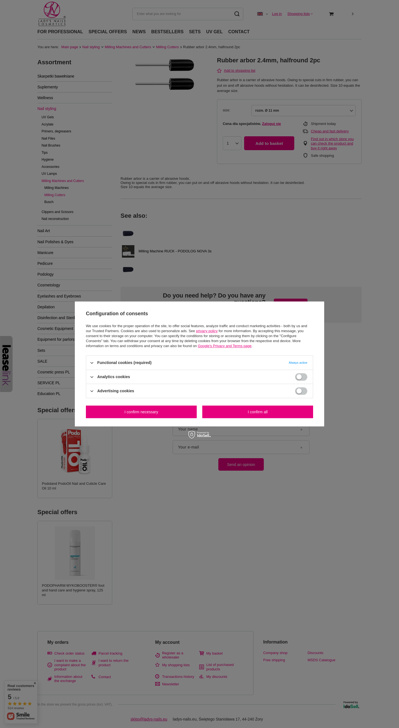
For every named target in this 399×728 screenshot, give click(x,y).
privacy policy (207, 331)
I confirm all (258, 412)
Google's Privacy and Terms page (225, 346)
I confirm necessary (141, 412)
